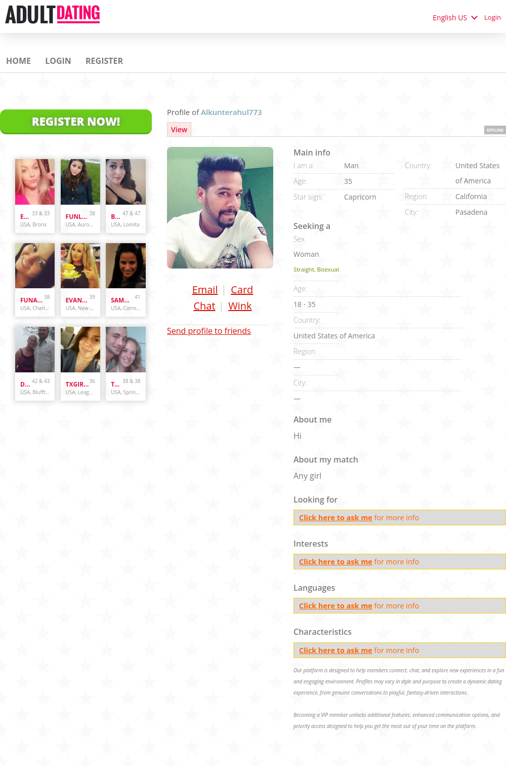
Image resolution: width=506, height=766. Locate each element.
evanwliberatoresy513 (78, 300)
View (179, 129)
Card (242, 289)
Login (492, 17)
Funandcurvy (32, 300)
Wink (239, 306)
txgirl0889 (78, 384)
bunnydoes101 (116, 216)
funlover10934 (78, 216)
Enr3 (26, 216)
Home (18, 60)
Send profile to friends (209, 330)
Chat (204, 306)
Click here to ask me (335, 517)
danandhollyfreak (26, 384)
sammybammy (123, 300)
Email (205, 289)
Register (104, 60)
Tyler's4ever (116, 384)
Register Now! (76, 121)
